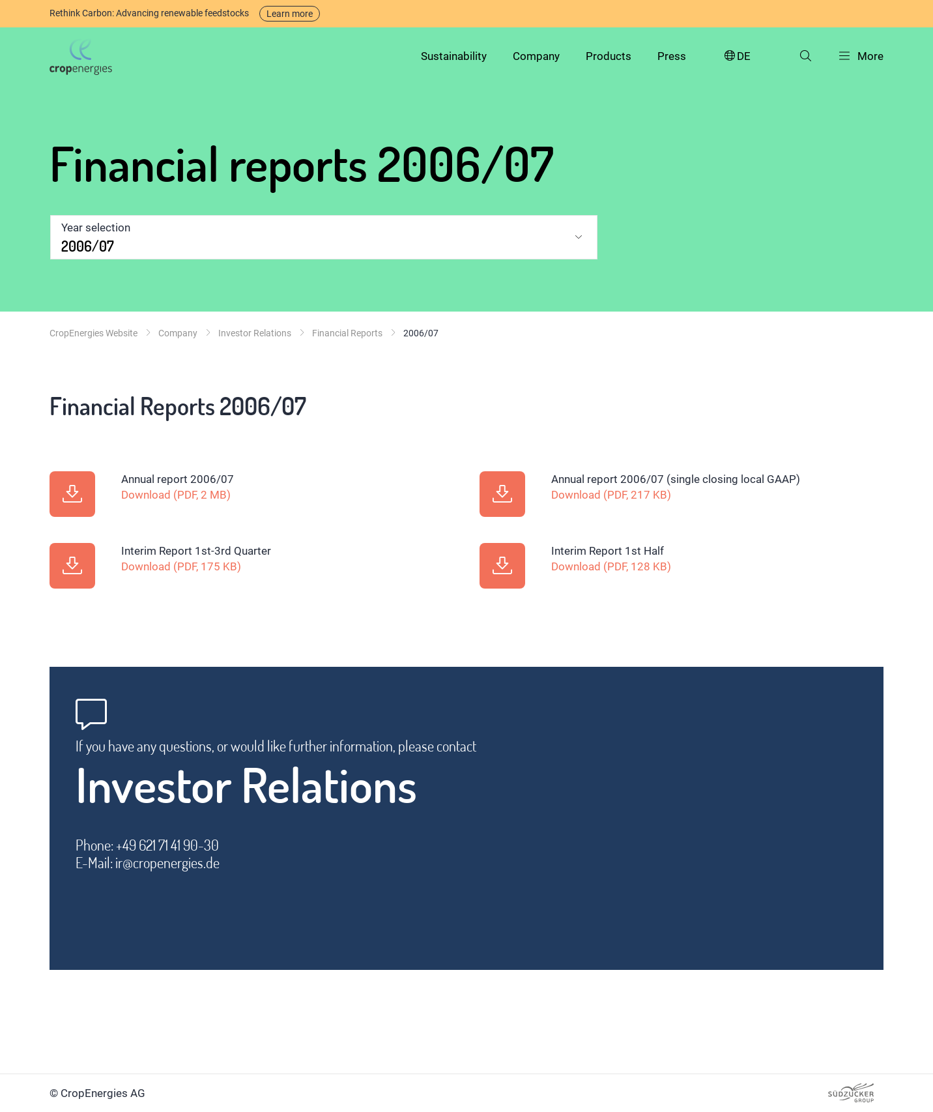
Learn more (289, 13)
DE (737, 56)
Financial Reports (347, 333)
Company (536, 56)
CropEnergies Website (93, 333)
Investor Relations (254, 333)
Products (608, 56)
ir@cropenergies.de (167, 862)
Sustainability (454, 56)
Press (671, 56)
